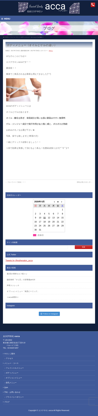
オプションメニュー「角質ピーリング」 (23, 291)
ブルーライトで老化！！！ (15, 182)
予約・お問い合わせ (12, 392)
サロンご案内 (9, 354)
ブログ (7, 402)
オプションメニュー (14, 378)
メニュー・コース (11, 363)
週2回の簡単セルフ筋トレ (17, 274)
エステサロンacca (45, 410)
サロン (51, 50)
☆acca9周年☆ (13, 297)
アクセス (9, 358)
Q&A (6, 387)
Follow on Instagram (49, 314)
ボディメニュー (12, 373)
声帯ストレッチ (13, 285)
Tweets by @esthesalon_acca (19, 260)
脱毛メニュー (11, 383)
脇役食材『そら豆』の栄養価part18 (21, 280)
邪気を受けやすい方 (85, 182)
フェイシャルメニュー (15, 368)
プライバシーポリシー (15, 397)
